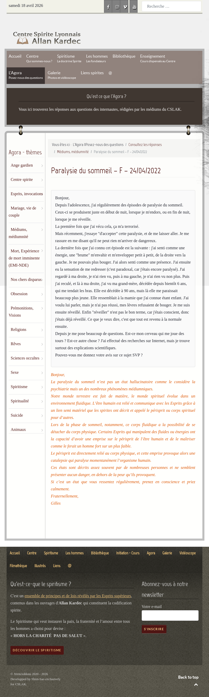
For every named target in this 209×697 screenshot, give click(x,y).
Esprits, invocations (27, 182)
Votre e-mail (152, 595)
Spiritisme (19, 375)
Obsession (19, 282)
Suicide (17, 404)
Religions (18, 318)
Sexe (15, 361)
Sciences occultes (25, 346)
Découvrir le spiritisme (37, 638)
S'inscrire (154, 617)
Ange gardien (22, 154)
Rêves (16, 332)
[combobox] (171, 6)
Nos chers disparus (26, 268)
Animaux (18, 418)
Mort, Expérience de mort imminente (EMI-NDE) (24, 246)
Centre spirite (22, 168)
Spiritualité (20, 389)
